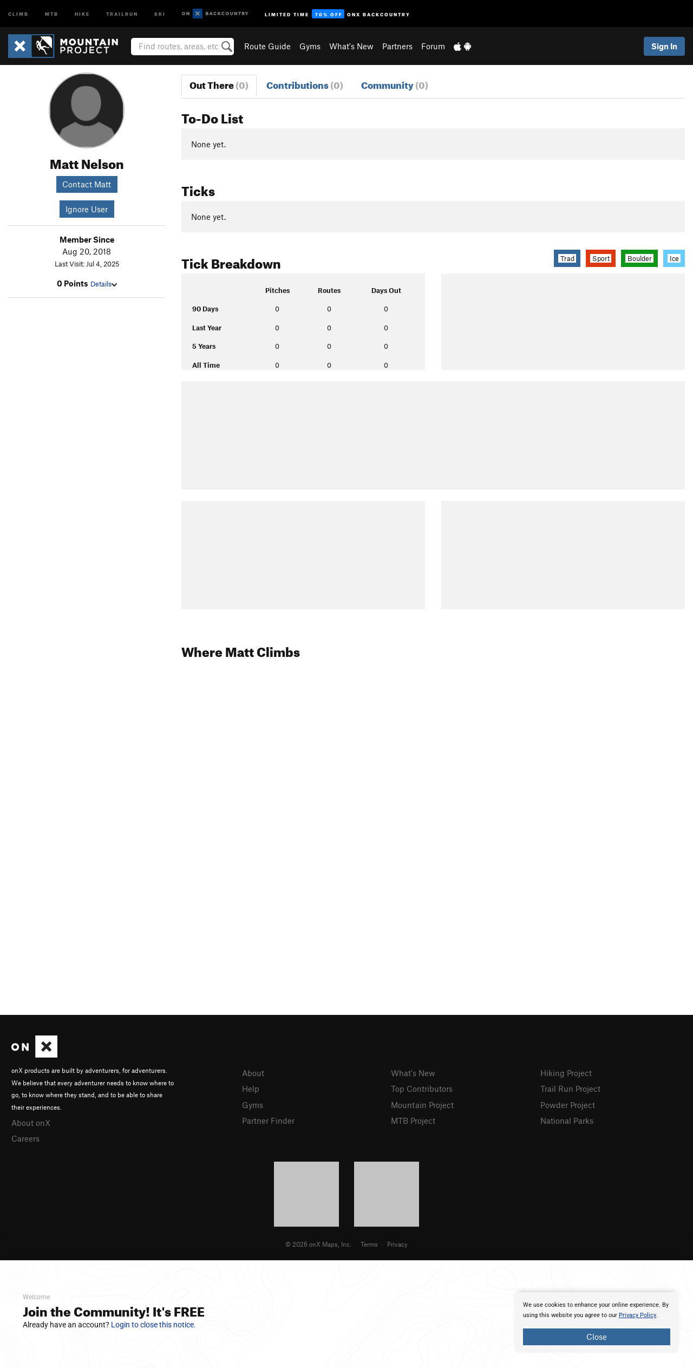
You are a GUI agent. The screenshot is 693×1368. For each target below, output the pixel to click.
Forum (433, 46)
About (253, 1073)
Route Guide (267, 46)
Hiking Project (566, 1073)
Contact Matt (86, 184)
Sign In (664, 46)
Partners (397, 46)
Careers (25, 1138)
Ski (160, 13)
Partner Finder (268, 1120)
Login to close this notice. (153, 1324)
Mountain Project (422, 1105)
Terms (369, 1244)
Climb (18, 13)
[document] (596, 1322)
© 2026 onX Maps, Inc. (318, 1244)
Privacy (397, 1244)
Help (250, 1088)
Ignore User (87, 209)
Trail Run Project (570, 1088)
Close (596, 1336)
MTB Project (413, 1120)
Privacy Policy (637, 1315)
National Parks (566, 1120)
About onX (30, 1123)
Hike (82, 13)
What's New (351, 46)
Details (103, 283)
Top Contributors (422, 1088)
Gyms (310, 46)
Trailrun (122, 13)
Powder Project (567, 1105)
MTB (51, 13)
